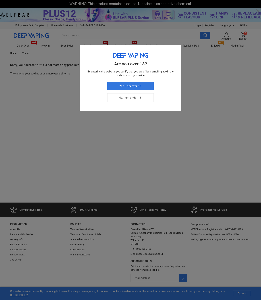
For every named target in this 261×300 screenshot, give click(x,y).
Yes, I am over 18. (130, 86)
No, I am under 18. (130, 97)
